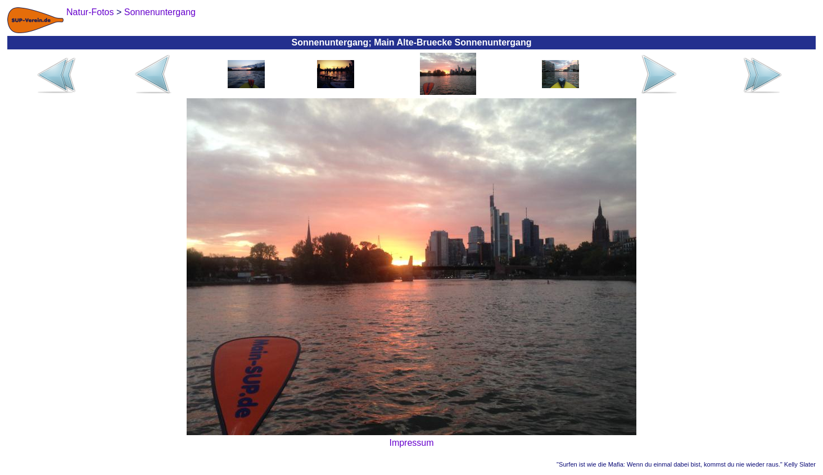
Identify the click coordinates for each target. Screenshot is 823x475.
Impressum (411, 442)
